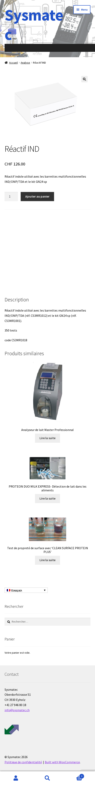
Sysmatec (34, 24)
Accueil (13, 62)
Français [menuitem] (16, 590)
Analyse (25, 62)
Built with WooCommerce (62, 762)
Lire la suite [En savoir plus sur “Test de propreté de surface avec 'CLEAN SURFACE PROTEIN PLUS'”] (47, 560)
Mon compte (16, 778)
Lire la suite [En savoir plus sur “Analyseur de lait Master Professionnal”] (47, 438)
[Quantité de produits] (11, 196)
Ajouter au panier (37, 196)
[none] (26, 590)
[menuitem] (26, 590)
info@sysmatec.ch (17, 710)
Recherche (47, 778)
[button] (84, 79)
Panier (73, 775)
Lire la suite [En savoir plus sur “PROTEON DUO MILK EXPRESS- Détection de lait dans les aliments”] (47, 498)
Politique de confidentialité (23, 762)
